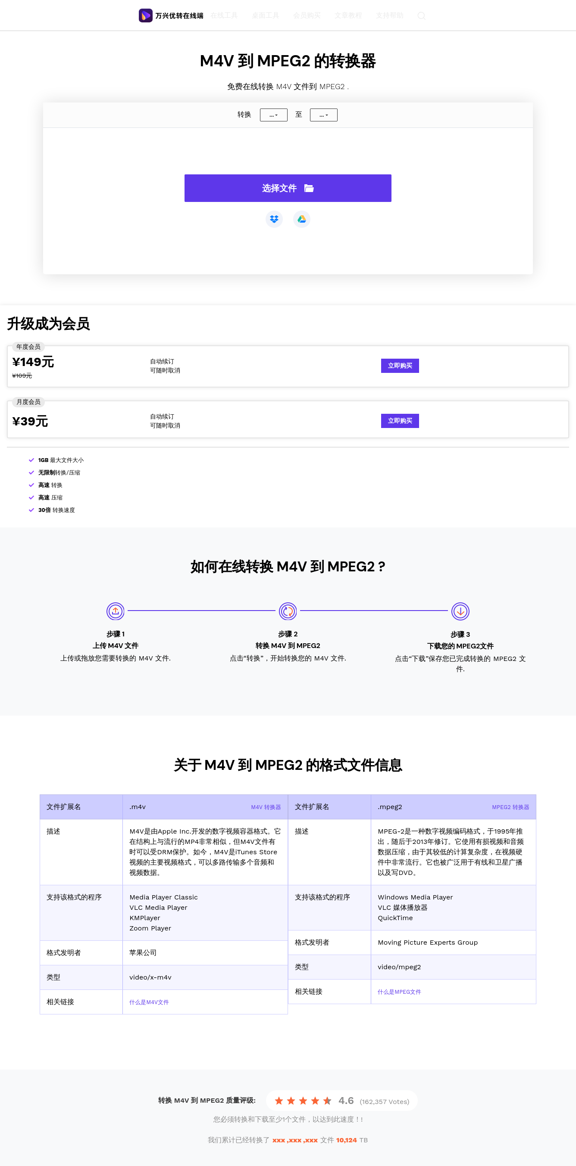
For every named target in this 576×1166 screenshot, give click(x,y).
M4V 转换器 (262, 807)
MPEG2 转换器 (506, 807)
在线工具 (226, 15)
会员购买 (308, 15)
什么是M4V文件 (153, 1002)
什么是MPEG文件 (405, 991)
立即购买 (400, 365)
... (271, 115)
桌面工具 (267, 15)
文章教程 (350, 15)
